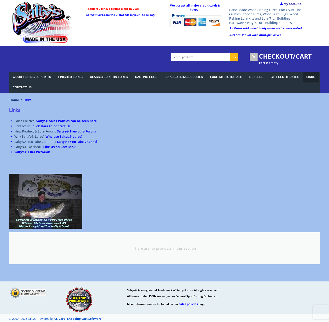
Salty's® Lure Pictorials (32, 152)
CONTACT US (22, 87)
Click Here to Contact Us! (51, 126)
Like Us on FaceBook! (60, 147)
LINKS (310, 77)
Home (14, 100)
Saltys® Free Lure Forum (76, 131)
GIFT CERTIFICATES (285, 77)
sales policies (188, 304)
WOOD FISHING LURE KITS (32, 77)
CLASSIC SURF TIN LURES (109, 77)
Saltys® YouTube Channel (77, 141)
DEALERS (256, 77)
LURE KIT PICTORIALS (226, 77)
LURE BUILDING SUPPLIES (184, 77)
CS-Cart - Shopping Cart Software (78, 319)
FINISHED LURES (70, 77)
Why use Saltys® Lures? (64, 136)
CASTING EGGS (146, 77)
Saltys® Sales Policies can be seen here (66, 121)
